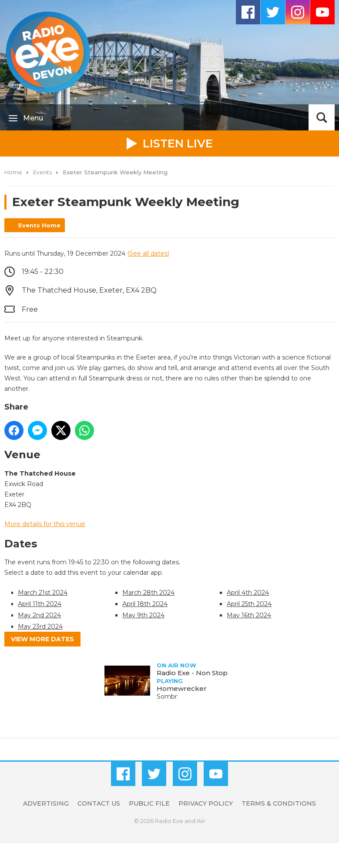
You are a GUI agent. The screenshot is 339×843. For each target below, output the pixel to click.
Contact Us (98, 803)
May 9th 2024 (143, 615)
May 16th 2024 (249, 615)
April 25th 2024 (249, 604)
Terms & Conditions (279, 803)
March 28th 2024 (148, 592)
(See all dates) (148, 253)
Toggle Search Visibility (322, 117)
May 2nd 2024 (39, 615)
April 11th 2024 (39, 604)
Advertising (46, 803)
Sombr (167, 696)
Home (13, 172)
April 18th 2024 (145, 604)
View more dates (42, 639)
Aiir (201, 820)
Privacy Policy (205, 803)
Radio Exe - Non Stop (192, 673)
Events (42, 172)
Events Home (39, 225)
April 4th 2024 (248, 592)
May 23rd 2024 (40, 626)
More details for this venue (44, 524)
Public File (149, 803)
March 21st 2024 (42, 592)
